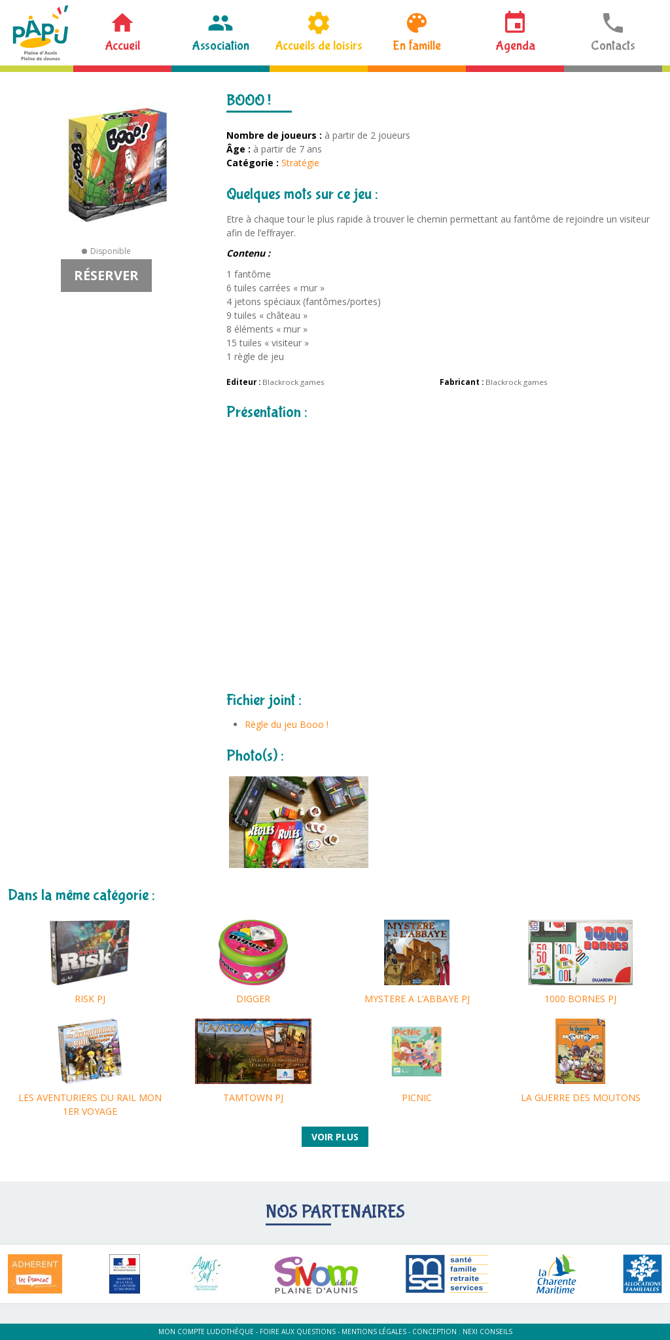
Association (220, 45)
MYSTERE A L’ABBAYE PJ (417, 998)
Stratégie (300, 162)
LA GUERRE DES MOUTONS (581, 1097)
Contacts (613, 45)
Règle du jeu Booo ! (286, 724)
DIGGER (253, 998)
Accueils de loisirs (318, 45)
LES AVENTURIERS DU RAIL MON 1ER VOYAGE (90, 1104)
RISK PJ (90, 998)
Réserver (106, 275)
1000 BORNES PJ (580, 998)
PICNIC (417, 1097)
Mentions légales (374, 1331)
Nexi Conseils (487, 1331)
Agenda (515, 45)
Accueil (122, 45)
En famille (417, 45)
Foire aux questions (298, 1331)
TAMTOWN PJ (253, 1097)
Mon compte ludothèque (206, 1331)
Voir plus (335, 1137)
